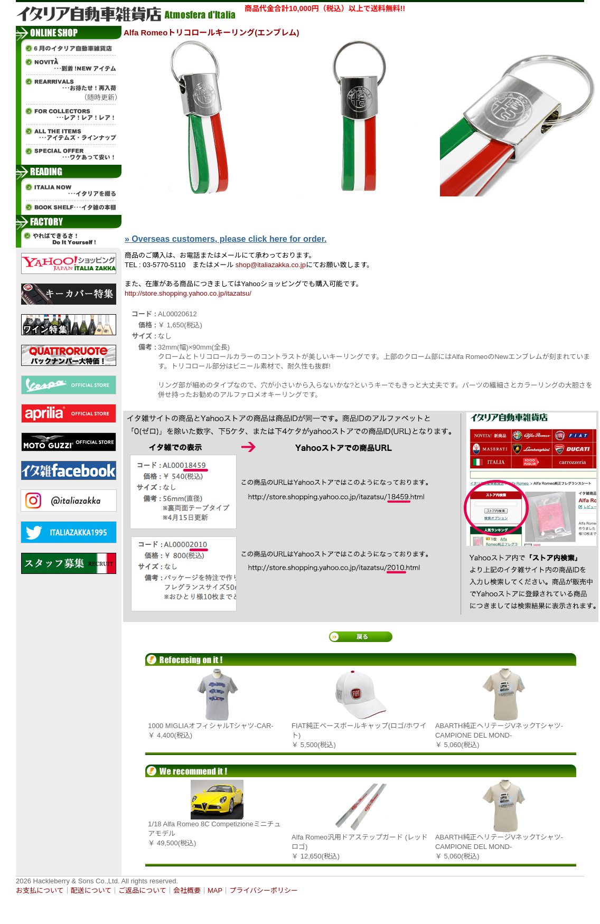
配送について (91, 890)
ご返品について (142, 890)
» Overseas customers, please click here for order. (225, 238)
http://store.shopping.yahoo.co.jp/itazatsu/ (188, 293)
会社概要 (187, 890)
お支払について (40, 890)
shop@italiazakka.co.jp (271, 265)
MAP (215, 890)
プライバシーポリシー (263, 890)
